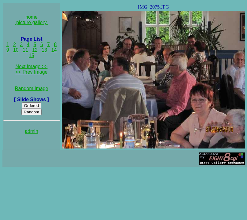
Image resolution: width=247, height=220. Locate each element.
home (31, 17)
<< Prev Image (32, 72)
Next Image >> (32, 66)
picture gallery (31, 22)
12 (35, 50)
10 (16, 50)
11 (25, 50)
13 (44, 50)
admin (31, 131)
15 (31, 55)
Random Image (31, 88)
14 (54, 50)
